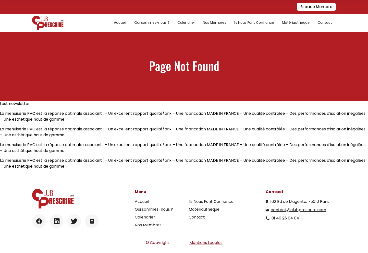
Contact (325, 22)
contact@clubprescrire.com (298, 210)
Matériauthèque (296, 22)
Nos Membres (214, 22)
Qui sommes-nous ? (152, 22)
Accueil (120, 22)
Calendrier (186, 22)
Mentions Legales (205, 242)
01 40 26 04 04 (285, 218)
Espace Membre (316, 7)
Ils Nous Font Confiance (254, 22)
